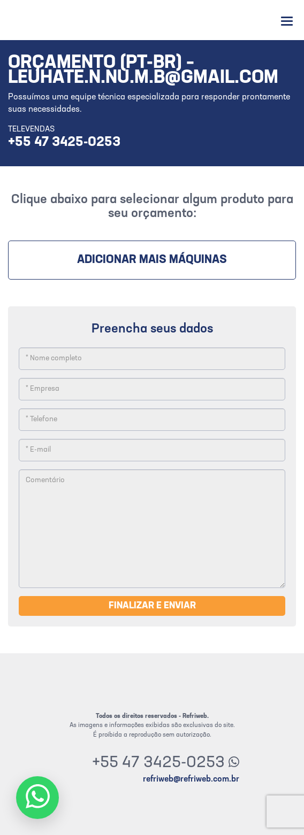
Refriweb (39, 20)
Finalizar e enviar (152, 606)
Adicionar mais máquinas (152, 260)
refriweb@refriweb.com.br (191, 779)
